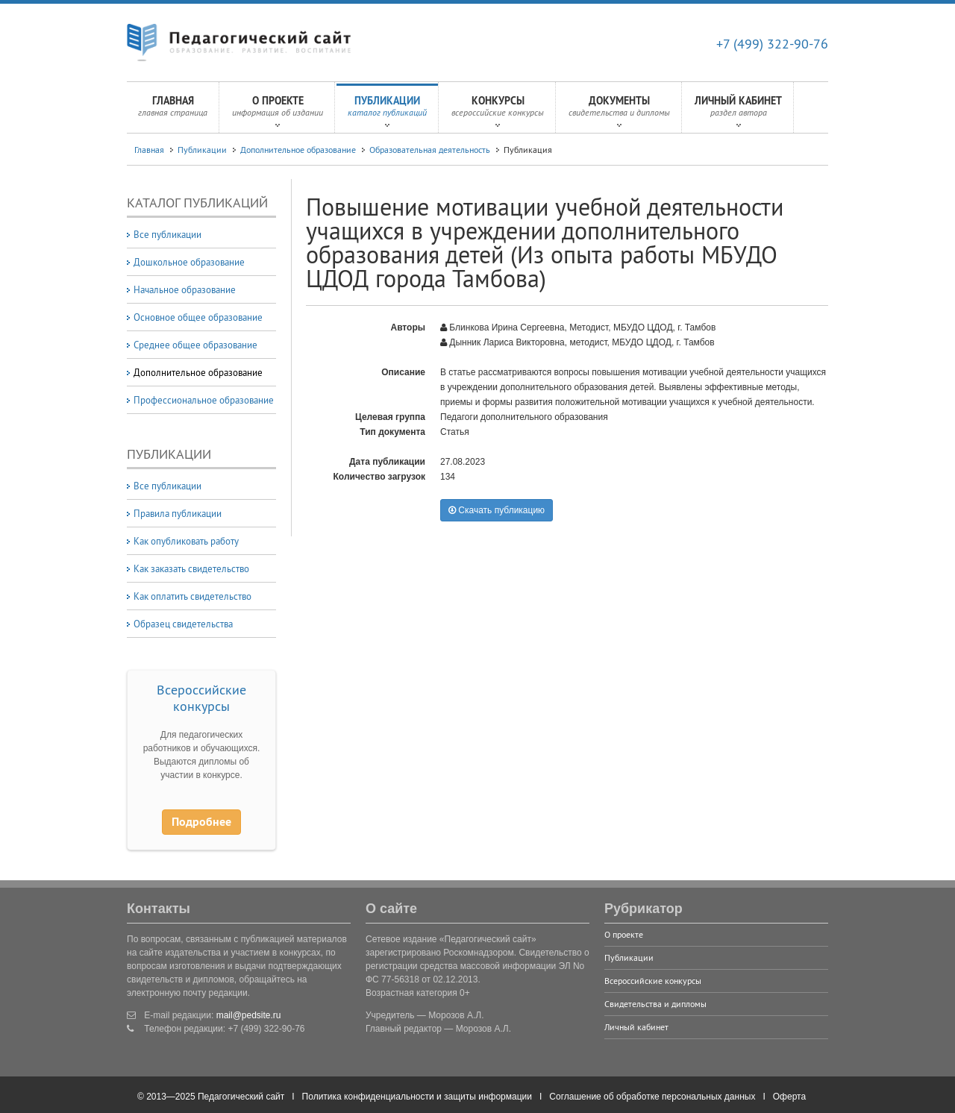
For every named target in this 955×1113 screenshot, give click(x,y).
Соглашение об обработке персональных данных (652, 1096)
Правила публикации (178, 513)
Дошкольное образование (189, 262)
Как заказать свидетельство (191, 568)
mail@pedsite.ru (248, 1015)
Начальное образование (185, 289)
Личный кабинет (738, 110)
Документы (619, 110)
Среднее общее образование (195, 345)
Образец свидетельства (183, 624)
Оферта (789, 1096)
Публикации (387, 110)
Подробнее (201, 822)
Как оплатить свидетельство (192, 596)
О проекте (277, 110)
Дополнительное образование (298, 149)
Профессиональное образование (204, 400)
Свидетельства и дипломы (655, 1003)
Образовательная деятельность (429, 149)
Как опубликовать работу (186, 541)
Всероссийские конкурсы (201, 698)
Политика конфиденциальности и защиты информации (417, 1096)
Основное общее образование (198, 317)
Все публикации (167, 234)
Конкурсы (497, 110)
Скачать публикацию (496, 510)
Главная (172, 110)
